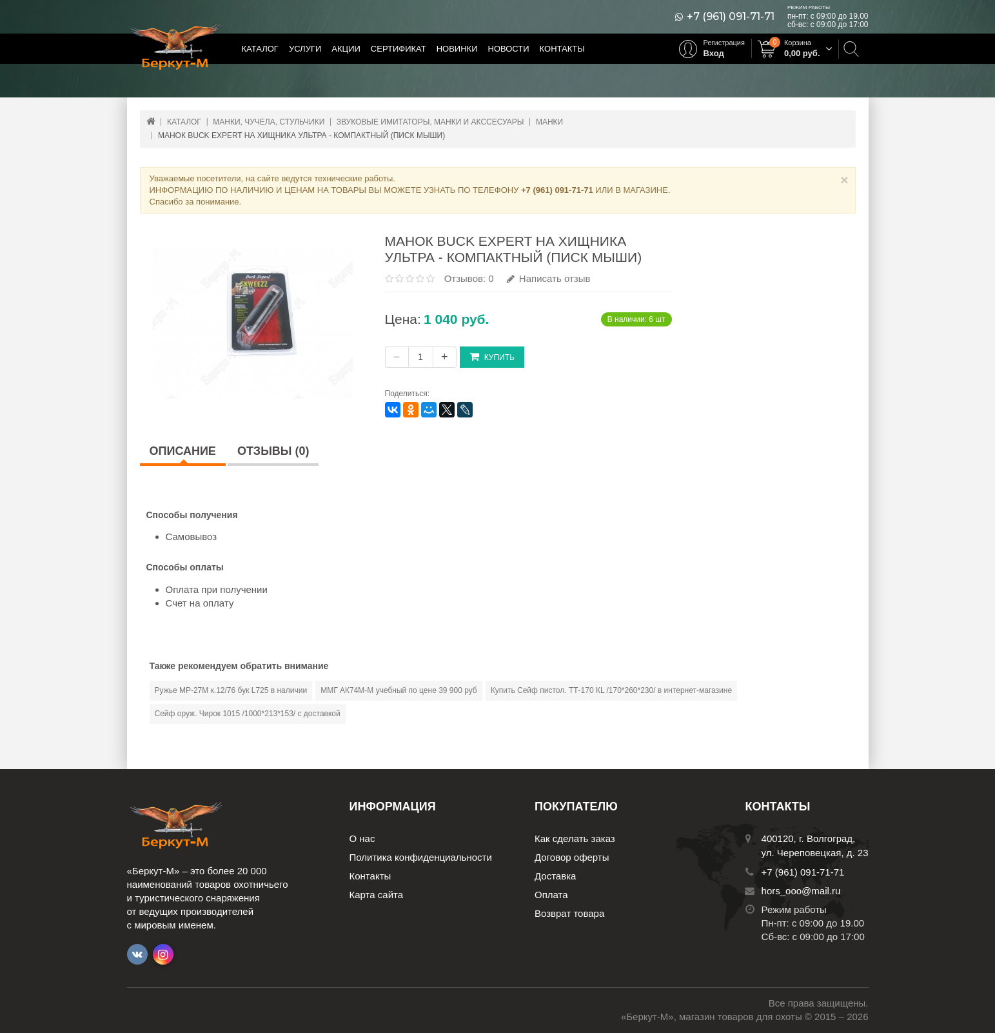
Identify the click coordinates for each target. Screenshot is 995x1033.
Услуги (305, 49)
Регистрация (724, 42)
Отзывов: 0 (469, 278)
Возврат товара (569, 913)
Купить (492, 356)
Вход (714, 53)
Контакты (562, 49)
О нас (362, 838)
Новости (508, 49)
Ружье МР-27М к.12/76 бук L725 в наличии (231, 690)
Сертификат (398, 49)
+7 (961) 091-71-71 (730, 17)
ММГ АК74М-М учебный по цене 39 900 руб (398, 690)
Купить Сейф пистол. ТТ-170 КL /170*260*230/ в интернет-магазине (611, 690)
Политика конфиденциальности (421, 857)
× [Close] (844, 179)
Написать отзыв (549, 278)
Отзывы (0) (273, 451)
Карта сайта (377, 894)
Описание (183, 451)
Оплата (551, 894)
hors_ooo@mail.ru (801, 890)
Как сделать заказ (575, 838)
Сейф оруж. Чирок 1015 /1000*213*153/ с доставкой (247, 713)
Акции (345, 49)
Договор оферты (572, 857)
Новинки (457, 49)
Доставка (555, 875)
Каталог (260, 49)
